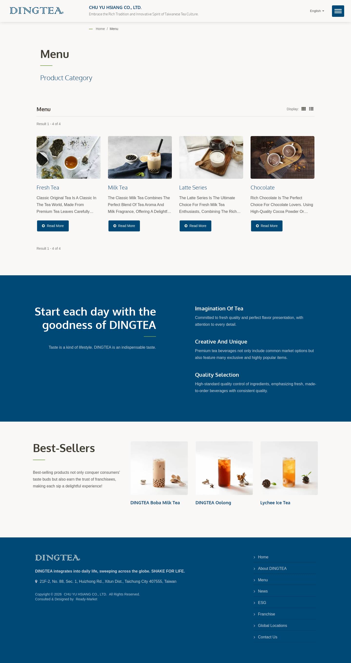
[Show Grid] (304, 108)
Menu (114, 29)
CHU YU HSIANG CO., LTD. (85, 594)
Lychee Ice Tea (275, 502)
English (317, 11)
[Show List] (311, 108)
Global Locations (272, 625)
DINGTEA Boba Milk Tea (155, 502)
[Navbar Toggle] (338, 11)
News (263, 591)
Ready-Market (86, 599)
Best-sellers (64, 448)
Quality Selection (217, 374)
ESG (262, 603)
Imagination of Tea (219, 308)
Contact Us (267, 637)
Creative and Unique (221, 341)
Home (100, 29)
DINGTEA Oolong (213, 502)
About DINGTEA (272, 568)
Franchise (266, 614)
